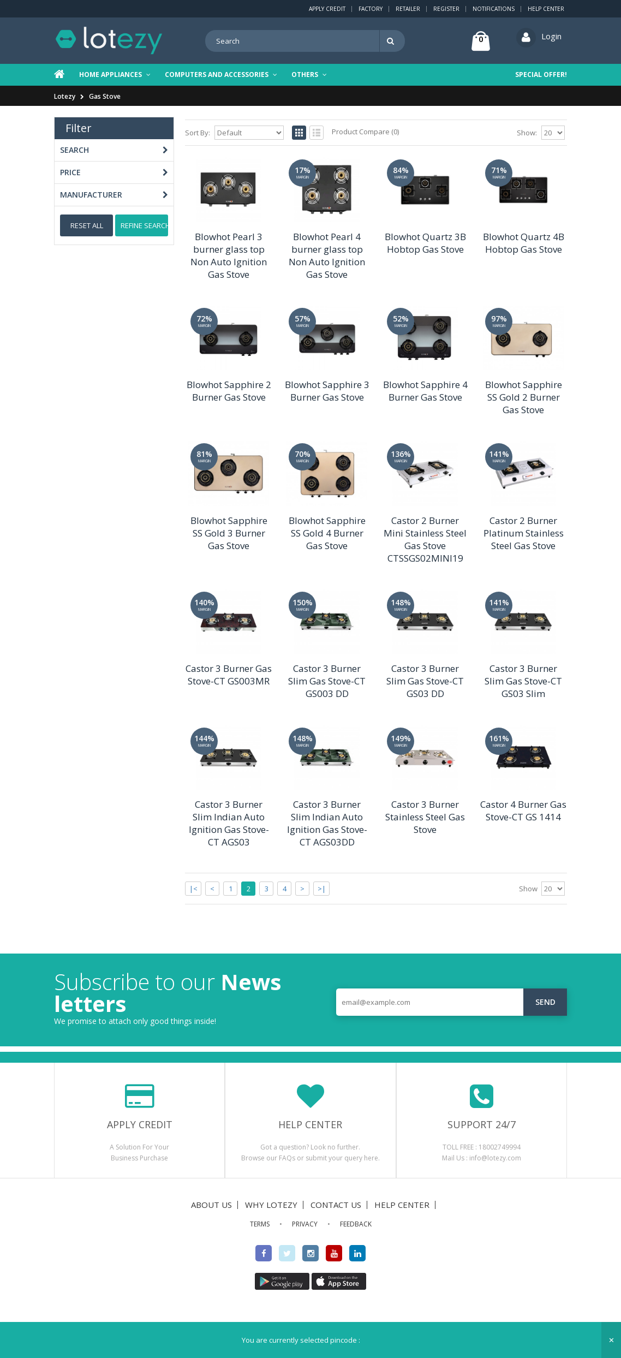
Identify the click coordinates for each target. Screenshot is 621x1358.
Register (446, 9)
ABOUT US (211, 1204)
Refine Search (144, 225)
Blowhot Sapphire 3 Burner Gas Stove (327, 390)
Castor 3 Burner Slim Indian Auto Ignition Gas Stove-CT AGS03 (229, 823)
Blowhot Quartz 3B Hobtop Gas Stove (425, 242)
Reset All (86, 225)
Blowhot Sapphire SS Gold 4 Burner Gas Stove (327, 533)
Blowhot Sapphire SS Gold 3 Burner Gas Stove (228, 533)
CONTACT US (335, 1204)
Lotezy (64, 96)
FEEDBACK (356, 1224)
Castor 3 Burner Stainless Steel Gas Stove (425, 817)
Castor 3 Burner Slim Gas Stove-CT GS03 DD (425, 681)
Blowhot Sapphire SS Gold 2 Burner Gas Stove (523, 397)
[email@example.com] (451, 1002)
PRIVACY (305, 1224)
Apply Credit (327, 9)
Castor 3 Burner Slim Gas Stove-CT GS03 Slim (523, 681)
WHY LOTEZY (271, 1204)
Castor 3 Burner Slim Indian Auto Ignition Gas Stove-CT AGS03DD (327, 823)
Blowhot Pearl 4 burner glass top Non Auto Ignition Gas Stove (327, 255)
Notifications (494, 9)
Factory (371, 9)
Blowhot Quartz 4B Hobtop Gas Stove (523, 242)
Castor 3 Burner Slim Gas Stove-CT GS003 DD (327, 681)
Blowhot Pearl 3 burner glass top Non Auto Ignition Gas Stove (228, 255)
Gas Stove (105, 96)
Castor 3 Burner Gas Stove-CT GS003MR (229, 674)
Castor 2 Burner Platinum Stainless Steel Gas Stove (523, 533)
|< (193, 889)
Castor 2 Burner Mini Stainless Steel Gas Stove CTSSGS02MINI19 (425, 539)
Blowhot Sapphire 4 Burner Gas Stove (425, 390)
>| (322, 889)
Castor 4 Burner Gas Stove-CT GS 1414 (523, 810)
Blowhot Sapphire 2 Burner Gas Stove (229, 390)
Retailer (408, 9)
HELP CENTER (401, 1204)
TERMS (260, 1224)
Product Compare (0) (365, 131)
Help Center (546, 9)
